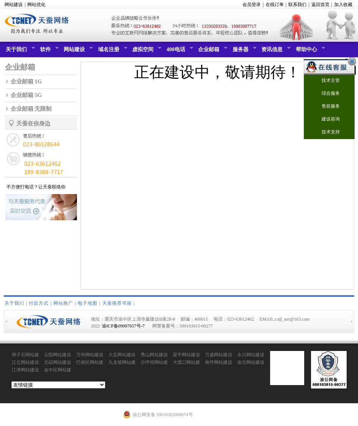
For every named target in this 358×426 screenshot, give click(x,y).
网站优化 (36, 4)
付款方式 (38, 303)
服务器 (243, 51)
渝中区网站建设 (57, 370)
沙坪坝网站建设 (154, 363)
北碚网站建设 (57, 362)
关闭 (350, 61)
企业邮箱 (211, 51)
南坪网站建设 (218, 362)
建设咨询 (326, 120)
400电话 (179, 51)
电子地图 (87, 303)
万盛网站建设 (218, 354)
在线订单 (275, 4)
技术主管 (326, 81)
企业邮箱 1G (26, 81)
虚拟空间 (145, 51)
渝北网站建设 (250, 362)
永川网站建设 (250, 354)
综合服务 (326, 94)
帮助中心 (309, 51)
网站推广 (63, 303)
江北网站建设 (25, 362)
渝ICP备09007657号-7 (123, 326)
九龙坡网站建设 (122, 363)
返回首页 (320, 4)
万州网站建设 (89, 354)
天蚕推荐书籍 (117, 303)
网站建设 (14, 4)
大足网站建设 (122, 354)
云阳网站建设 (57, 354)
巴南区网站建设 (89, 363)
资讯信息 (275, 51)
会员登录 (251, 4)
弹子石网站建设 (25, 355)
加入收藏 (343, 4)
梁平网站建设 (186, 354)
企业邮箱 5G (26, 95)
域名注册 (111, 51)
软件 (48, 51)
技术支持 (326, 132)
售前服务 (326, 107)
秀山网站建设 (154, 354)
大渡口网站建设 (186, 363)
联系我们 (297, 4)
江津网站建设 (25, 370)
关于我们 (19, 51)
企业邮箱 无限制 (31, 109)
